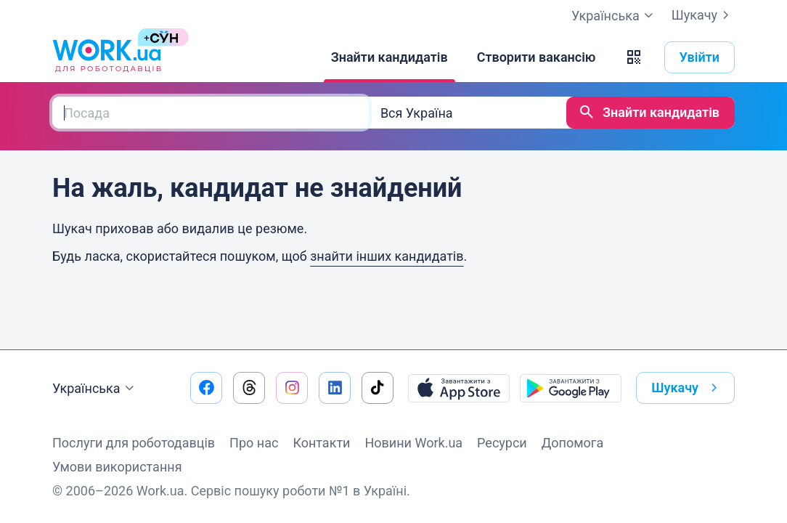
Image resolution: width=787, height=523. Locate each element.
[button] (634, 57)
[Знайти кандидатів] (389, 57)
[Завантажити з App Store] (459, 388)
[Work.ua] (106, 57)
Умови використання (117, 466)
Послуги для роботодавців (133, 442)
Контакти (321, 442)
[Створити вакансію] (536, 57)
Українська (95, 388)
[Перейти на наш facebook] (206, 388)
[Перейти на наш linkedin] (335, 388)
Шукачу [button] (687, 388)
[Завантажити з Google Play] (570, 388)
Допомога (572, 442)
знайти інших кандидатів (386, 256)
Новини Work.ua (413, 442)
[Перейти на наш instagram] (292, 388)
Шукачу (703, 15)
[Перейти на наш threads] (249, 388)
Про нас (253, 442)
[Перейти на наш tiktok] (378, 388)
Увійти (700, 57)
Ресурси (502, 442)
